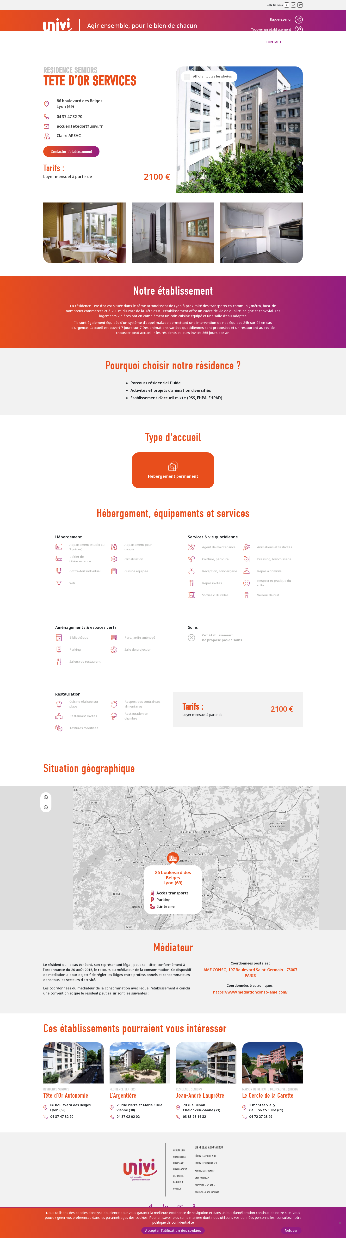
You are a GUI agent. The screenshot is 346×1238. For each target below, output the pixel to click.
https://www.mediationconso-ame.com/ (250, 992)
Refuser (291, 1230)
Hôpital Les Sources (205, 1170)
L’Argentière (123, 1095)
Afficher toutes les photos (212, 76)
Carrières (243, 42)
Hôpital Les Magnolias (206, 1163)
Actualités (209, 42)
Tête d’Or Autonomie (65, 1095)
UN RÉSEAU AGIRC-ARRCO (209, 1147)
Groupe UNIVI (55, 42)
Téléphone (195, 1207)
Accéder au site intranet (207, 1192)
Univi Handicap (202, 1177)
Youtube (180, 1207)
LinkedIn (165, 1207)
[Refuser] (340, 1222)
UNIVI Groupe (57, 25)
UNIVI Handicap (171, 42)
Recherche (299, 42)
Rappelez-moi (280, 19)
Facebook (150, 1207)
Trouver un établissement (271, 29)
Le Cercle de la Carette (267, 1095)
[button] (173, 858)
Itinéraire (165, 906)
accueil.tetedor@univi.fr (80, 126)
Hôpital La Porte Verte (206, 1156)
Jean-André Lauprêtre (200, 1095)
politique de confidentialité (173, 1222)
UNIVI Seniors (94, 42)
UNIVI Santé (132, 42)
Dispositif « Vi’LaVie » (205, 1185)
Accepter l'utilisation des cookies (173, 1230)
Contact (274, 42)
